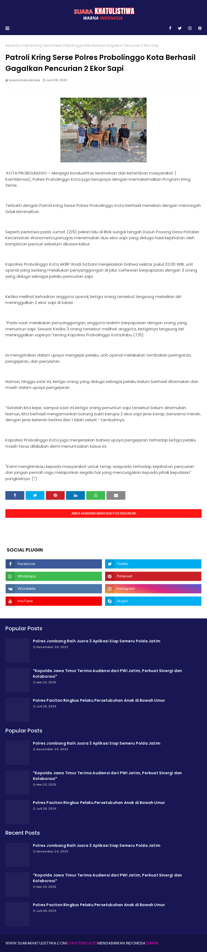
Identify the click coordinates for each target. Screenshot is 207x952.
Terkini (151, 943)
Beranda (12, 45)
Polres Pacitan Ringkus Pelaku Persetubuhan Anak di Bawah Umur (99, 700)
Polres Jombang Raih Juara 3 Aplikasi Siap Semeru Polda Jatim (96, 641)
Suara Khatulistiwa (24, 80)
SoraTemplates (82, 943)
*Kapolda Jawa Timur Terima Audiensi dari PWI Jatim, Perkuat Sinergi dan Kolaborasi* (107, 673)
